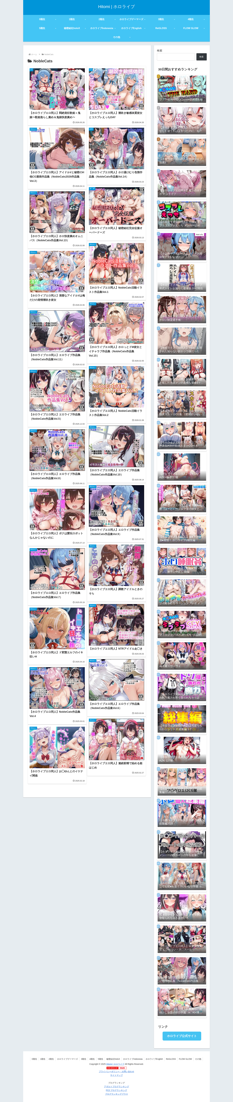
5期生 (100, 1059)
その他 (198, 1059)
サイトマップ (116, 1075)
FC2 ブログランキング (116, 1090)
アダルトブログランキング (116, 1086)
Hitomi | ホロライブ (115, 1064)
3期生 (83, 1059)
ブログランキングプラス (116, 1094)
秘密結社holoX (113, 1059)
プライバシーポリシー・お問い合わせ (116, 1071)
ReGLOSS (171, 1059)
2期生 (51, 1059)
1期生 (43, 1059)
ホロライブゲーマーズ (67, 1059)
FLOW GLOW (185, 1059)
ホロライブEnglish (154, 1059)
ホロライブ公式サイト (182, 1036)
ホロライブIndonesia (133, 1059)
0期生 (34, 1059)
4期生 (92, 1059)
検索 (159, 50)
